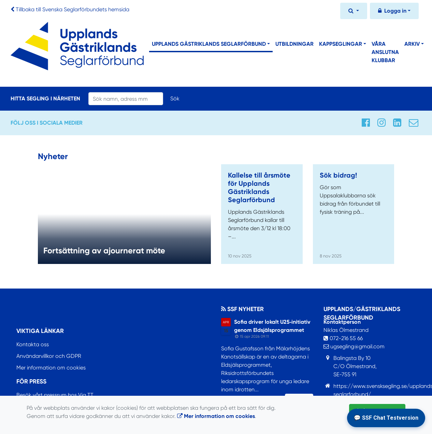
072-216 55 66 (343, 338)
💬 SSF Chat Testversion (386, 418)
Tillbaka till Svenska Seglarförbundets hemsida (72, 9)
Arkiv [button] (412, 44)
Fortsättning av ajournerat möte (104, 250)
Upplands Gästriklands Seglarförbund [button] (209, 44)
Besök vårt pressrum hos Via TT (54, 395)
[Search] (125, 98)
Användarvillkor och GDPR (48, 356)
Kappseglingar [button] (340, 44)
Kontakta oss (32, 344)
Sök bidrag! (338, 175)
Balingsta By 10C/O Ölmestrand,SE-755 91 (355, 366)
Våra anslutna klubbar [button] (385, 52)
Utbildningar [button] (294, 44)
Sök (174, 98)
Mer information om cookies (51, 367)
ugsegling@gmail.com (354, 346)
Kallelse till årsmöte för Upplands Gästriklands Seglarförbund (259, 187)
